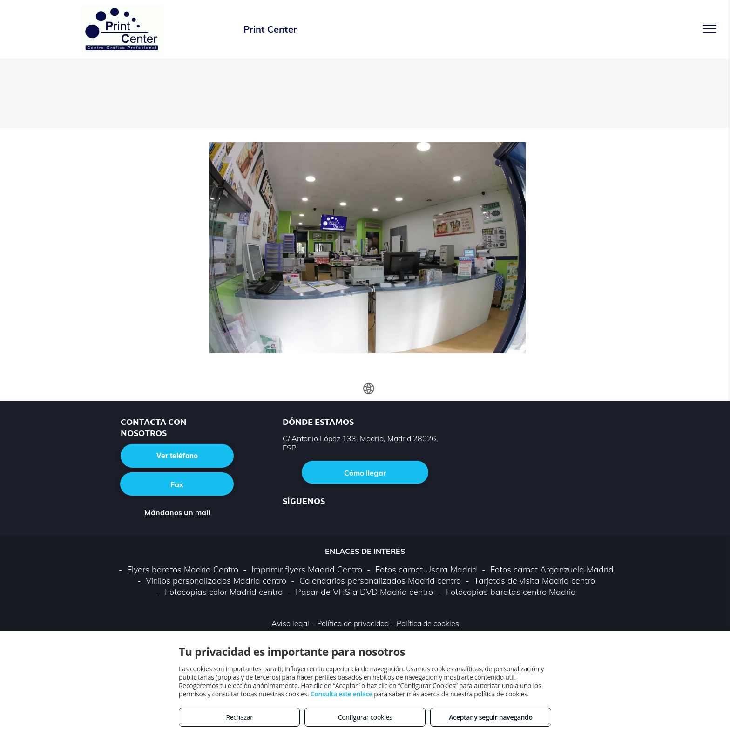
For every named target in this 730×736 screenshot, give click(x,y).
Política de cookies (428, 623)
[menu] (709, 29)
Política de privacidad (353, 623)
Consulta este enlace (341, 693)
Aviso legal (290, 623)
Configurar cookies (365, 717)
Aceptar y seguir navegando (490, 717)
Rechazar (239, 717)
